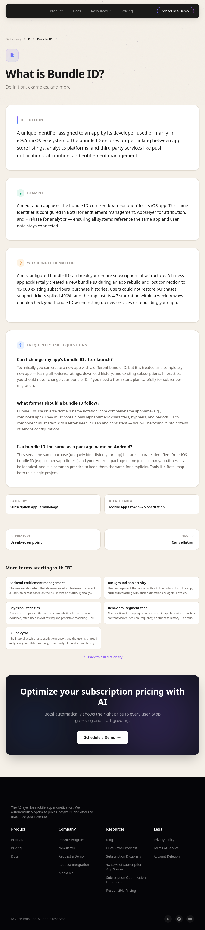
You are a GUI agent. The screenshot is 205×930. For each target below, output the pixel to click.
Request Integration (74, 864)
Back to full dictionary (103, 657)
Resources (101, 11)
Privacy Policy (164, 839)
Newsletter (67, 848)
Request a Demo (71, 856)
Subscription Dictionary (124, 856)
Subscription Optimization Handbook (126, 879)
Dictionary (13, 39)
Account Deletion (167, 856)
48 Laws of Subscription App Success (124, 866)
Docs (77, 11)
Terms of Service (166, 848)
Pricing (127, 11)
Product (56, 11)
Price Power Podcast (121, 848)
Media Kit (66, 873)
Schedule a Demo (102, 737)
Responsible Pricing (121, 890)
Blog (109, 839)
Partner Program (71, 839)
